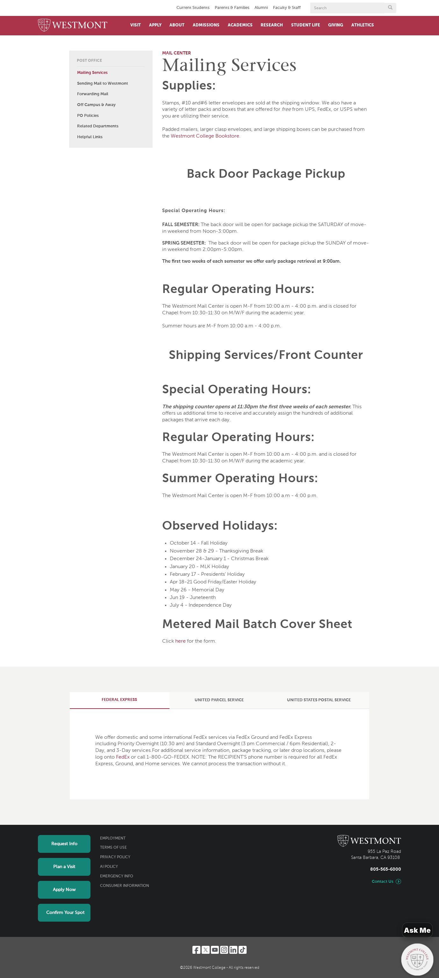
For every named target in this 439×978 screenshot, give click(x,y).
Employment (113, 838)
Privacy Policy (115, 857)
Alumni (261, 8)
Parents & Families (232, 8)
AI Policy (109, 867)
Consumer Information (124, 886)
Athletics (362, 25)
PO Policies (88, 116)
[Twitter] (206, 950)
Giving (335, 25)
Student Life (305, 25)
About (176, 25)
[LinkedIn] (233, 950)
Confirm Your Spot (65, 912)
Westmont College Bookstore (205, 136)
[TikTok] (243, 950)
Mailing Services (92, 73)
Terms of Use (113, 848)
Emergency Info (116, 876)
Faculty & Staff (287, 8)
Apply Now (64, 890)
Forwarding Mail (92, 94)
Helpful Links (90, 137)
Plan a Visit (64, 867)
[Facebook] (196, 950)
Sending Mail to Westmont (102, 84)
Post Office (89, 61)
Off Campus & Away (96, 105)
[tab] (119, 700)
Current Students (193, 8)
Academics (240, 25)
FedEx (123, 757)
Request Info (64, 844)
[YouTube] (215, 950)
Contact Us (382, 882)
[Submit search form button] (390, 8)
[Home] (72, 25)
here (180, 641)
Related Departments (98, 126)
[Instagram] (224, 950)
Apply (155, 25)
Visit (135, 25)
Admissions (206, 25)
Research (272, 25)
